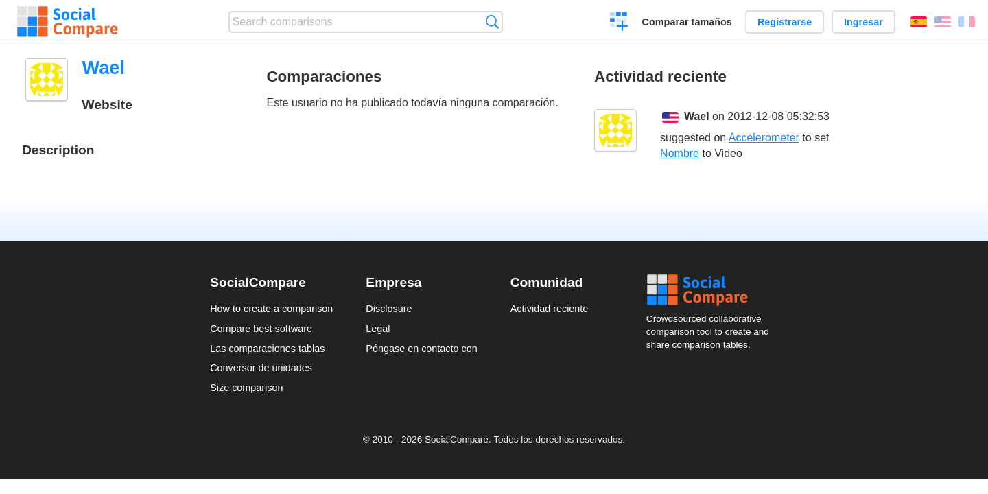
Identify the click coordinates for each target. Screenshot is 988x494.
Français (966, 21)
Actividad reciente (549, 308)
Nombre (679, 153)
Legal (378, 328)
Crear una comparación (619, 23)
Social (712, 290)
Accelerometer (764, 137)
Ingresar (863, 21)
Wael (696, 116)
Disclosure (389, 308)
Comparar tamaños (687, 21)
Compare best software (261, 328)
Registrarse (784, 21)
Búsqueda (492, 21)
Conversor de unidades (261, 367)
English (942, 21)
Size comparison (246, 387)
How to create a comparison (271, 308)
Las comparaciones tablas (267, 348)
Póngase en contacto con (421, 348)
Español (918, 21)
